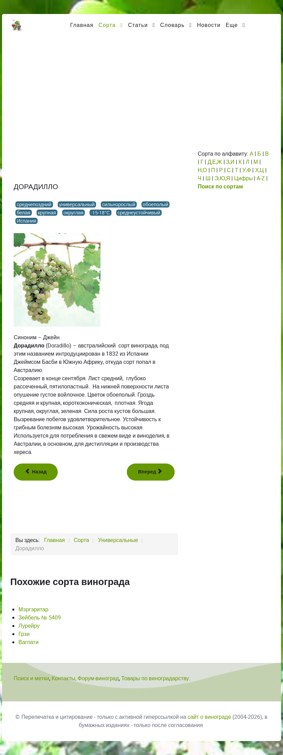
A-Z (261, 178)
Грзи (24, 634)
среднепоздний (34, 204)
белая (23, 213)
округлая (73, 213)
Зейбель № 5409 (39, 618)
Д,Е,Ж (214, 162)
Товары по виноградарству (155, 678)
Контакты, (65, 678)
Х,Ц (259, 170)
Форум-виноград (98, 678)
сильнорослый (118, 204)
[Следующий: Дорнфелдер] (151, 472)
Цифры (243, 178)
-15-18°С (100, 213)
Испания (26, 221)
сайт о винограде (209, 717)
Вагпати (28, 642)
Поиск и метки (31, 678)
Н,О (202, 170)
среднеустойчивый (139, 213)
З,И (230, 162)
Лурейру (29, 626)
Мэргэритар (33, 609)
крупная (47, 213)
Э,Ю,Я (222, 178)
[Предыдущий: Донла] (36, 472)
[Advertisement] (141, 87)
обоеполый (156, 204)
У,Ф (246, 170)
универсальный (77, 204)
